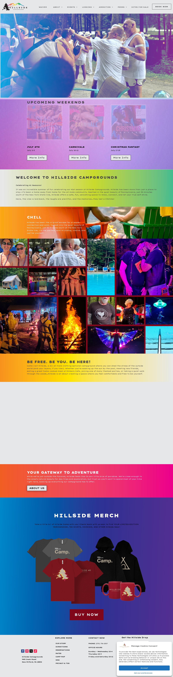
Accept (144, 668)
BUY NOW (87, 614)
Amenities (105, 7)
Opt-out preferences (143, 673)
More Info (37, 157)
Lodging (87, 7)
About (56, 7)
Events (71, 7)
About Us (36, 488)
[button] (168, 646)
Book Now (161, 7)
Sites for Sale (140, 7)
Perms (121, 7)
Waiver (43, 7)
